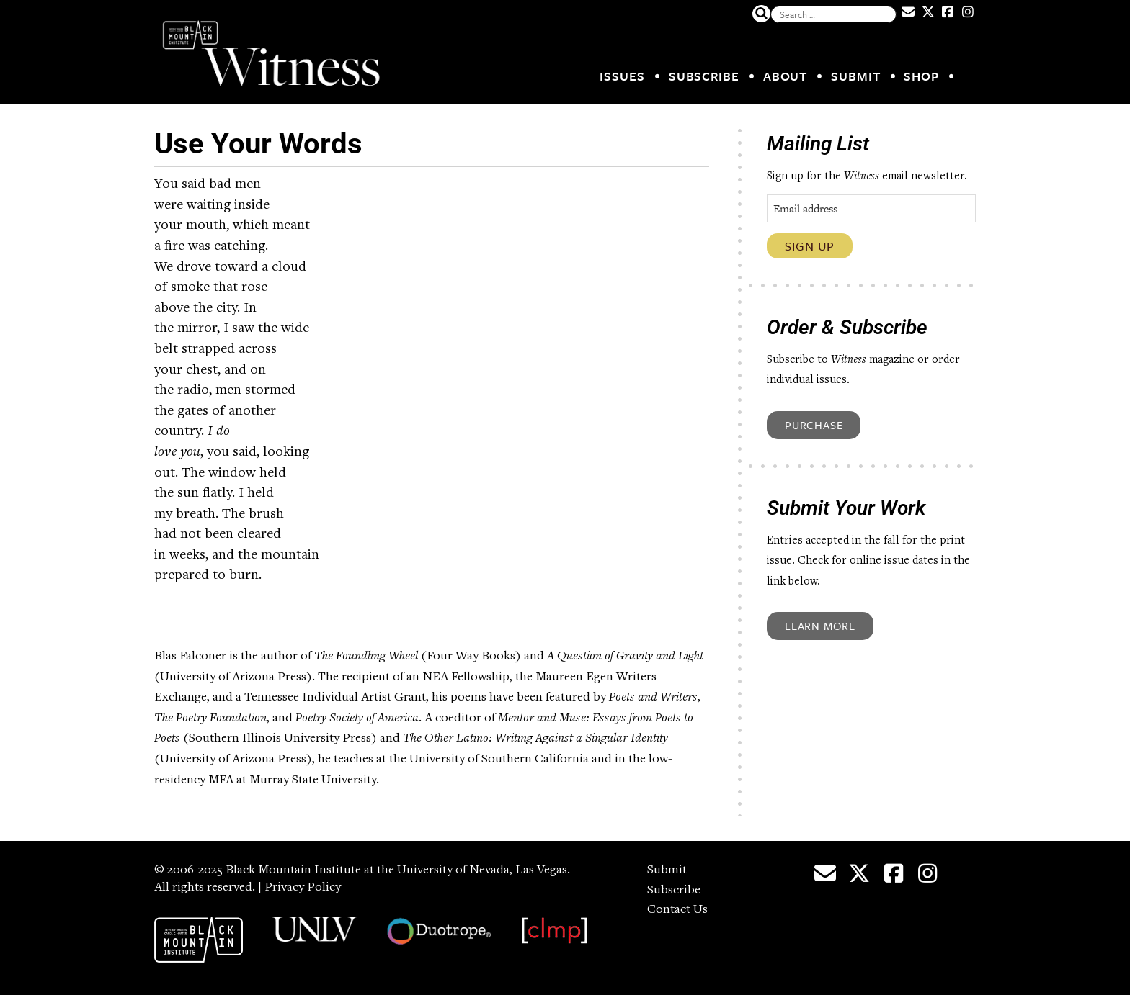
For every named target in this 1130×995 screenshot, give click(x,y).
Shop (921, 76)
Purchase (813, 425)
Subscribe (704, 76)
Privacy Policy (302, 887)
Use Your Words (258, 144)
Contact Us (677, 910)
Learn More (820, 626)
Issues (622, 76)
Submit (855, 76)
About (785, 76)
